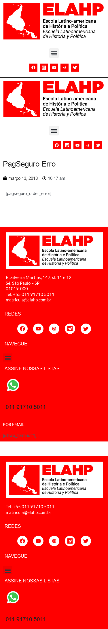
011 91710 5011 (26, 407)
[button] (54, 53)
